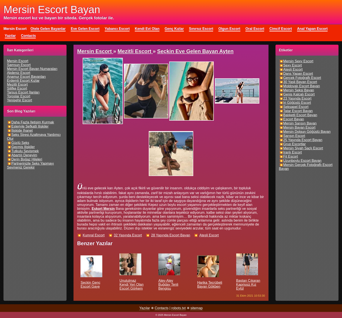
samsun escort (19, 65)
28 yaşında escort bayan (170, 235)
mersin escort (17, 61)
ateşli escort (209, 235)
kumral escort (93, 235)
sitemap (196, 308)
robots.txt (178, 308)
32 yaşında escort (128, 235)
